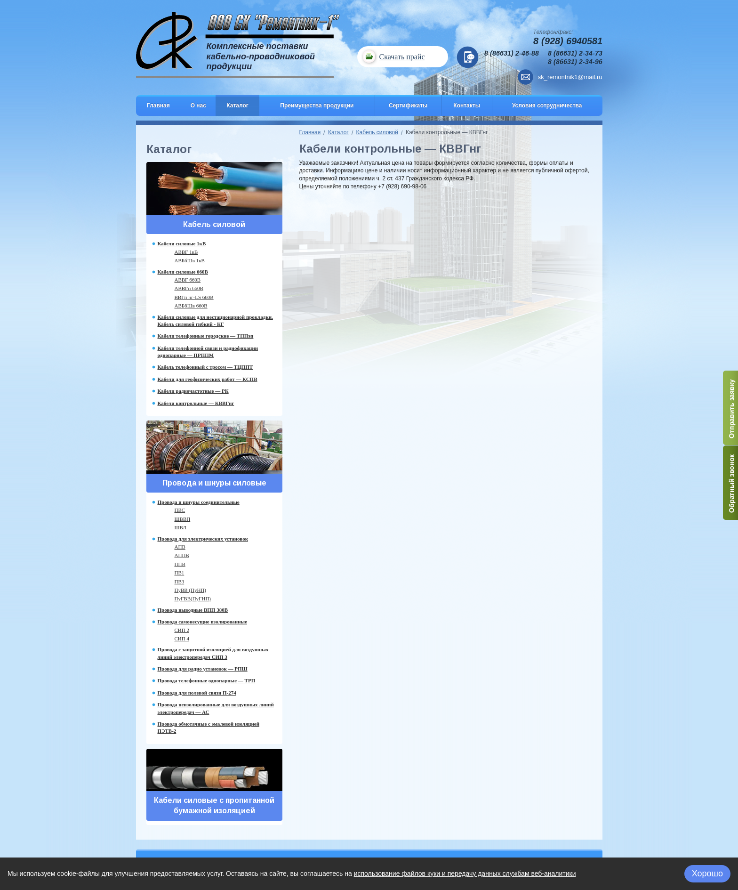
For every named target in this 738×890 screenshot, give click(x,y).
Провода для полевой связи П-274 (197, 693)
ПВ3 (179, 581)
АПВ (180, 547)
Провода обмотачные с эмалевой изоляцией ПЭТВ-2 (208, 727)
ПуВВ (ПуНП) (191, 590)
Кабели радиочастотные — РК (193, 391)
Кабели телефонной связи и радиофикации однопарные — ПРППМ (208, 351)
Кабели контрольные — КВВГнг (196, 403)
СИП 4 (182, 638)
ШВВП (183, 519)
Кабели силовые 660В (183, 272)
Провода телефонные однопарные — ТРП (207, 680)
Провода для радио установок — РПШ (203, 669)
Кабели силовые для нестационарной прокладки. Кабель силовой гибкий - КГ (215, 320)
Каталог (338, 132)
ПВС (180, 510)
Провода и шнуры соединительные (199, 502)
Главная (310, 132)
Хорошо (707, 873)
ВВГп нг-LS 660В (194, 297)
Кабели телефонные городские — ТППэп (206, 336)
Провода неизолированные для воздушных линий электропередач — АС (216, 708)
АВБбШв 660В (191, 305)
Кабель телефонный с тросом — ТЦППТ (205, 367)
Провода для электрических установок (203, 539)
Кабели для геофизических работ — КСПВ (207, 379)
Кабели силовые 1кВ (182, 243)
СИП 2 (182, 630)
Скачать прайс (402, 57)
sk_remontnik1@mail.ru (570, 77)
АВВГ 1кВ (186, 252)
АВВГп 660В (189, 288)
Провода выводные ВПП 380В (193, 610)
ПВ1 (179, 572)
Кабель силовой (377, 132)
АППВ (182, 555)
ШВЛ (180, 527)
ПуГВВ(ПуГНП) (193, 598)
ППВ (180, 564)
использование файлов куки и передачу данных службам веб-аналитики (465, 873)
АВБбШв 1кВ (190, 260)
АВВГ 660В (188, 280)
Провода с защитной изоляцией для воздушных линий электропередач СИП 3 (213, 653)
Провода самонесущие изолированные (202, 621)
